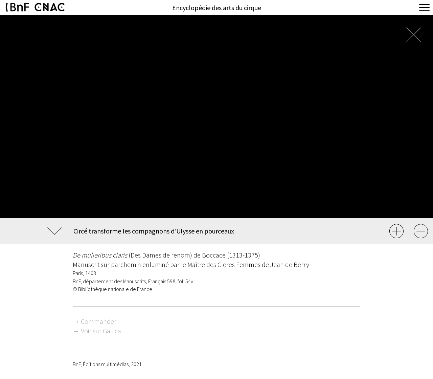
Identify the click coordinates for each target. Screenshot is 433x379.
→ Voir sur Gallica (97, 331)
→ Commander (94, 321)
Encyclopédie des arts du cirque (216, 7)
